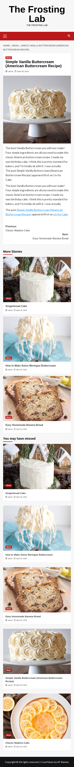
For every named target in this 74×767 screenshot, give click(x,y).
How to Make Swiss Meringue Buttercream (30, 365)
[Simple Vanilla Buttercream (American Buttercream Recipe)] (37, 651)
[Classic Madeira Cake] (37, 716)
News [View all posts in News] (8, 58)
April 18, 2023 (23, 71)
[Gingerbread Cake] (37, 279)
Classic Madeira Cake (17, 742)
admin (10, 71)
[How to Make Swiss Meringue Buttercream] (37, 339)
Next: (37, 236)
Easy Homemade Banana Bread (24, 425)
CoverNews (47, 761)
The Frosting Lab (37, 14)
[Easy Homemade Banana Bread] (37, 398)
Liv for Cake (60, 214)
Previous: (37, 228)
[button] (6, 36)
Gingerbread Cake (16, 306)
